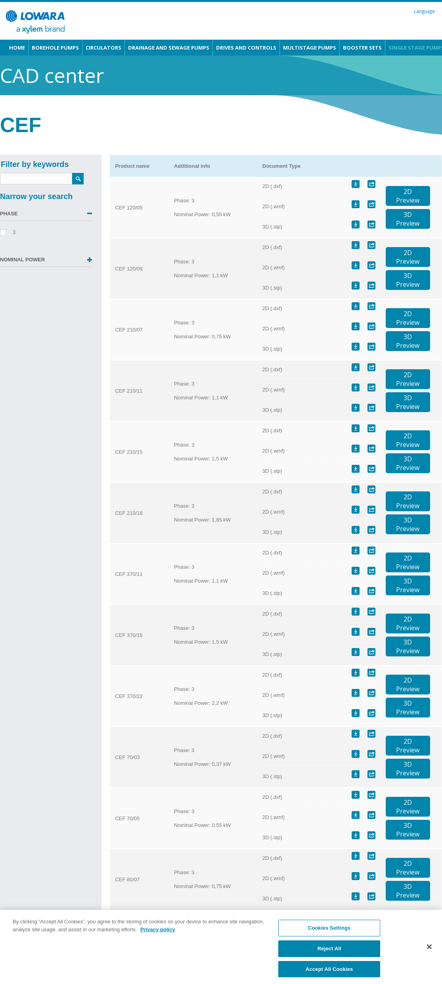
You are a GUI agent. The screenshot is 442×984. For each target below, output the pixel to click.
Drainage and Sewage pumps (168, 47)
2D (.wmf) (273, 206)
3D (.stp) (272, 227)
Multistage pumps (309, 47)
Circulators (103, 47)
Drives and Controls (246, 47)
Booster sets (362, 47)
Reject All (329, 958)
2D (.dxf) (272, 186)
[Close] (429, 956)
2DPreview (407, 196)
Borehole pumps (55, 47)
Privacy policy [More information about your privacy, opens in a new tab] (157, 939)
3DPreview (407, 219)
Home (17, 47)
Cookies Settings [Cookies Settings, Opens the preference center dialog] (329, 938)
